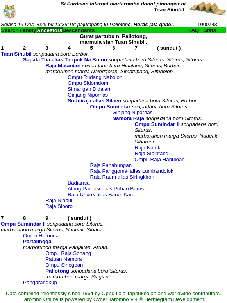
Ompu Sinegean (64, 265)
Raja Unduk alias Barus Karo (101, 194)
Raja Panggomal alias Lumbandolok (131, 171)
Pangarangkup (40, 282)
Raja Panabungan (111, 165)
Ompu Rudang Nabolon (95, 77)
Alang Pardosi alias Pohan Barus (106, 189)
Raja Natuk (148, 148)
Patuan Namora (63, 259)
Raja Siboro (59, 206)
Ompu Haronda (41, 235)
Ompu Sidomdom (88, 83)
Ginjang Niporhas (88, 95)
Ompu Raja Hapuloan (160, 159)
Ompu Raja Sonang (68, 253)
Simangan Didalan (89, 89)
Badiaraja (78, 183)
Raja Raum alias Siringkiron (122, 177)
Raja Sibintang (152, 153)
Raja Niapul (58, 200)
